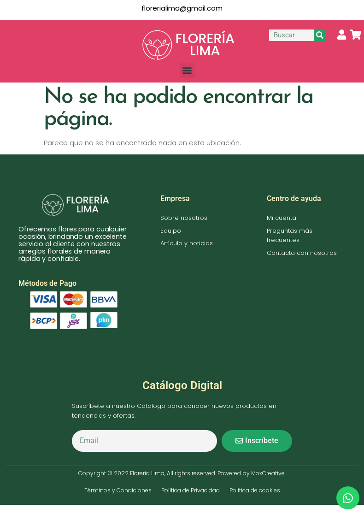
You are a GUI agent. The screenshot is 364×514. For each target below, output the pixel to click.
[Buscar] (319, 35)
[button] (187, 70)
